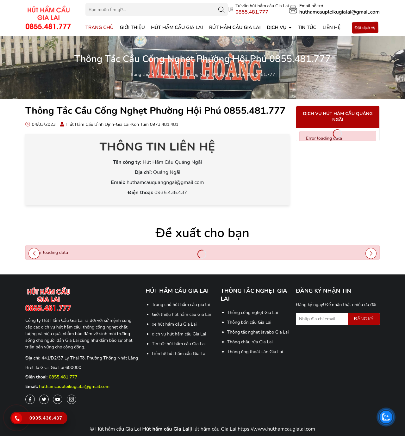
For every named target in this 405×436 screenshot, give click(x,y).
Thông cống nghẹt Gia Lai (252, 313)
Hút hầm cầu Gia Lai (177, 27)
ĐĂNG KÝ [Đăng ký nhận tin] (363, 319)
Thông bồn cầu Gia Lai (249, 322)
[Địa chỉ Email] (338, 319)
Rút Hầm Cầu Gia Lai (235, 27)
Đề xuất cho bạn (202, 233)
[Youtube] (57, 399)
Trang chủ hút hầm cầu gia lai (181, 305)
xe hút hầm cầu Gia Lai (174, 324)
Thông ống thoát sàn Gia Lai (255, 352)
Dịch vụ (277, 27)
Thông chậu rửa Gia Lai (250, 342)
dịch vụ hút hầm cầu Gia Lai (179, 334)
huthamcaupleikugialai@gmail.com (74, 387)
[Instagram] (71, 399)
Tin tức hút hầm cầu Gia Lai (179, 344)
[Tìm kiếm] (221, 9)
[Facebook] (30, 399)
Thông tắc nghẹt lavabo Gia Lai (258, 332)
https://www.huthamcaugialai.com (276, 429)
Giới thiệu (132, 27)
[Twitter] (44, 399)
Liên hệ (331, 27)
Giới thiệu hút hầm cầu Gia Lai (181, 314)
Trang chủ (99, 27)
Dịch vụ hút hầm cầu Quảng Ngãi (338, 117)
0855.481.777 (63, 377)
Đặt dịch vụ (365, 27)
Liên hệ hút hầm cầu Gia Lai (179, 354)
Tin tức (307, 27)
